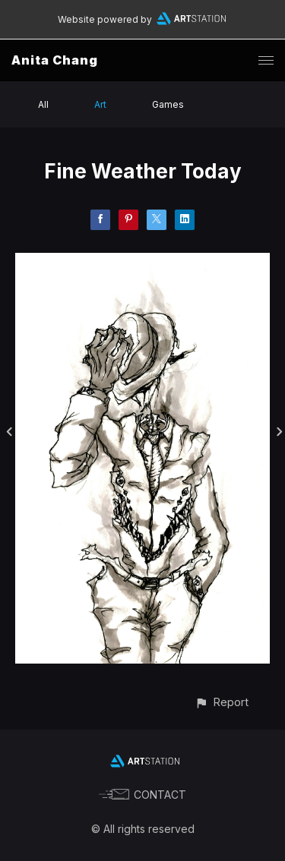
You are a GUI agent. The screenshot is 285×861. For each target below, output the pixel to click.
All (43, 104)
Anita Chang (54, 60)
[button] (221, 702)
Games (168, 104)
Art (100, 104)
